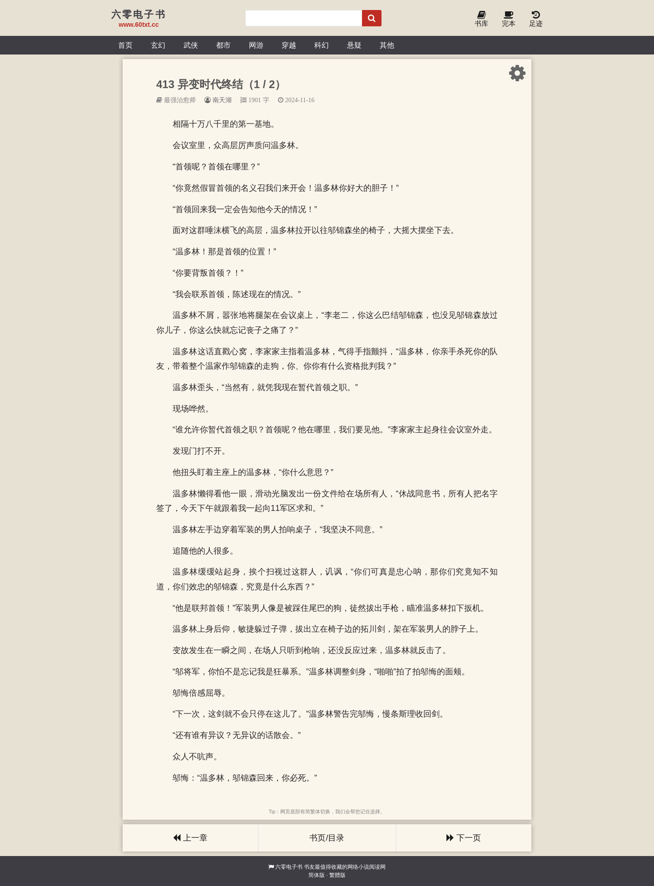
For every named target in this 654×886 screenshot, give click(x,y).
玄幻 (158, 45)
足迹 (536, 19)
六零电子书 (288, 867)
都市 (223, 45)
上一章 (190, 837)
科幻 (321, 45)
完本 (508, 19)
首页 (125, 45)
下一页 (463, 837)
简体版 (316, 875)
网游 (256, 45)
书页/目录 (326, 837)
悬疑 (354, 45)
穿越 (289, 45)
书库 (481, 19)
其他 (387, 45)
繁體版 (337, 875)
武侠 (190, 45)
